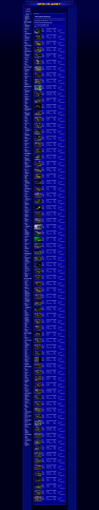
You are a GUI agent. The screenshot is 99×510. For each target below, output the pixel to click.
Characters (27, 314)
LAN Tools (26, 353)
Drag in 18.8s (27, 361)
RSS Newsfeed (27, 18)
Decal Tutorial (27, 301)
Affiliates (26, 436)
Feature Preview (27, 160)
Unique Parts (27, 321)
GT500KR (26, 211)
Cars (25, 40)
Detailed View (62, 32)
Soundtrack (27, 29)
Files (26, 120)
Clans (26, 347)
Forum (26, 19)
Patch (26, 265)
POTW (26, 441)
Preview (26, 103)
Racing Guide (27, 299)
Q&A (25, 205)
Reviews (26, 102)
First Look (26, 181)
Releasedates (27, 232)
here (46, 20)
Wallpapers (27, 248)
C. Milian (26, 224)
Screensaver (27, 427)
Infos (26, 311)
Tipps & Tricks (27, 403)
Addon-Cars (27, 381)
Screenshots (27, 65)
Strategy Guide (27, 300)
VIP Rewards (27, 99)
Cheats (26, 100)
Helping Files (27, 357)
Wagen (26, 176)
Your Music (27, 391)
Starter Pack (27, 159)
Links (26, 437)
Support (26, 360)
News (26, 24)
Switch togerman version (27, 11)
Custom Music (27, 183)
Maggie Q (26, 223)
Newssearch (27, 17)
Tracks (26, 124)
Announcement (27, 25)
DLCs (26, 78)
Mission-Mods (27, 400)
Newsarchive (27, 16)
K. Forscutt (27, 251)
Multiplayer (27, 388)
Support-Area (27, 288)
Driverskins (27, 378)
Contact (26, 445)
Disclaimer (27, 443)
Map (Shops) (27, 319)
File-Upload (27, 438)
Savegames (27, 266)
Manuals (26, 74)
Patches (26, 121)
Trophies (26, 77)
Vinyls (26, 351)
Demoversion (27, 375)
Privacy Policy (27, 444)
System (26, 291)
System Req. (27, 26)
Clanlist (26, 20)
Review (26, 117)
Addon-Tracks (27, 396)
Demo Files (27, 268)
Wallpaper (26, 84)
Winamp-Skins (27, 269)
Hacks (26, 326)
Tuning (26, 343)
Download (26, 380)
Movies (26, 105)
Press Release (27, 344)
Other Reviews (27, 138)
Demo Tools (27, 327)
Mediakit (26, 276)
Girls (26, 313)
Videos (26, 32)
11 (48, 26)
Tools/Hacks (27, 216)
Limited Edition (27, 114)
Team (26, 442)
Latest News (27, 15)
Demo (26, 71)
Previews (26, 430)
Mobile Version (27, 293)
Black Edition (27, 292)
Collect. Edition (27, 262)
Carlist (26, 237)
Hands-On (26, 62)
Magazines (27, 320)
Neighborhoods (27, 295)
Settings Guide (27, 182)
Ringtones (26, 221)
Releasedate (27, 37)
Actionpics (26, 407)
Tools (26, 354)
